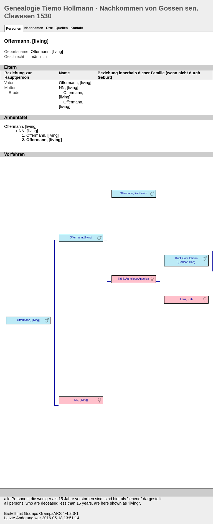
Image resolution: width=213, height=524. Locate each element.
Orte (49, 28)
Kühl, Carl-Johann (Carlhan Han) (186, 260)
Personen (13, 28)
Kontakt (76, 28)
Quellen (61, 28)
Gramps (31, 513)
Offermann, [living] (75, 82)
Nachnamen (33, 28)
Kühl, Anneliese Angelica (133, 278)
